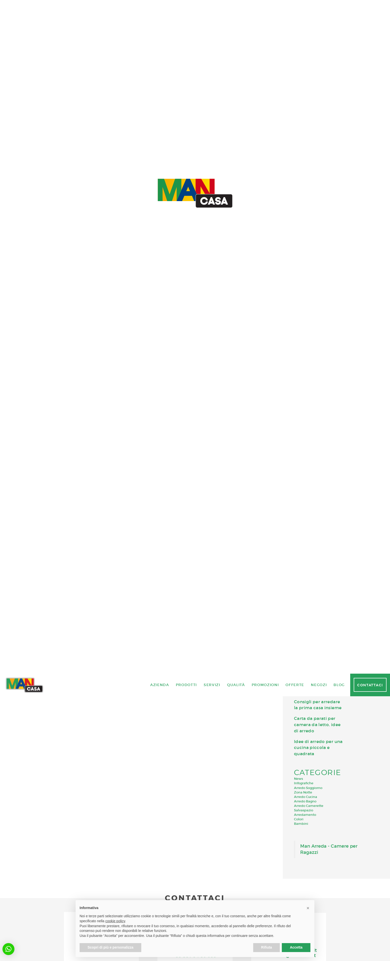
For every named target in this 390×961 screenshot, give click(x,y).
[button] (8, 949)
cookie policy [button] (115, 921)
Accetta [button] (296, 947)
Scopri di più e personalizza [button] (110, 947)
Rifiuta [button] (266, 947)
